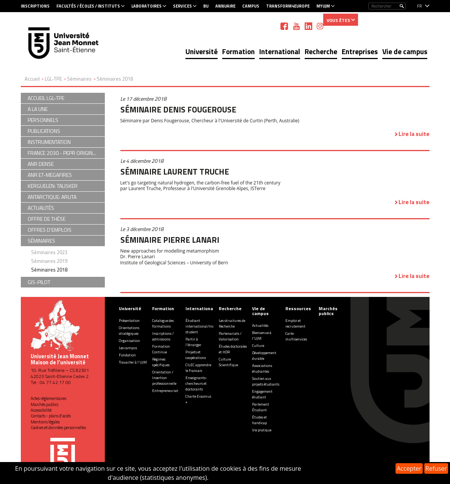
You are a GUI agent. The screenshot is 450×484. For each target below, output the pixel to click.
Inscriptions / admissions (163, 336)
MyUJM (323, 6)
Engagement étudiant (262, 394)
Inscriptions (35, 6)
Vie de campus (404, 51)
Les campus (128, 348)
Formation (238, 51)
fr (419, 6)
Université (201, 51)
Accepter (409, 468)
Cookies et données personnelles (58, 428)
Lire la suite (414, 134)
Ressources (298, 308)
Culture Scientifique (228, 362)
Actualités (260, 325)
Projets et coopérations (195, 355)
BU (206, 6)
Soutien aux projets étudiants (265, 381)
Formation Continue (161, 349)
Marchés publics (44, 404)
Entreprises (360, 51)
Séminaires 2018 (49, 269)
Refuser (436, 468)
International (279, 51)
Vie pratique (261, 430)
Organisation (129, 340)
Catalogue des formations (163, 323)
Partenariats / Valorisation (230, 336)
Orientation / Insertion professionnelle (164, 377)
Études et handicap (259, 420)
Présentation (129, 320)
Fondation (127, 355)
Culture (258, 345)
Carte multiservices (296, 336)
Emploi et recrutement (295, 323)
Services (182, 6)
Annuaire (225, 6)
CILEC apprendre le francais (198, 367)
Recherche (321, 51)
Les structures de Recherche (232, 323)
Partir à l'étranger (193, 342)
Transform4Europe (288, 6)
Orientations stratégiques (129, 330)
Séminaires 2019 (49, 261)
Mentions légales (45, 422)
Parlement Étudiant (260, 407)
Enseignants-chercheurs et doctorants (196, 383)
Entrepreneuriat (165, 390)
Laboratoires (146, 6)
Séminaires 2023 (49, 252)
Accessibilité (41, 410)
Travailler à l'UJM (133, 362)
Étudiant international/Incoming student (204, 326)
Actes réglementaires (48, 398)
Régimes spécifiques (161, 362)
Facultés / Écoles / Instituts (88, 6)
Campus (250, 6)
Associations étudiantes (262, 368)
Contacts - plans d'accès (51, 416)
